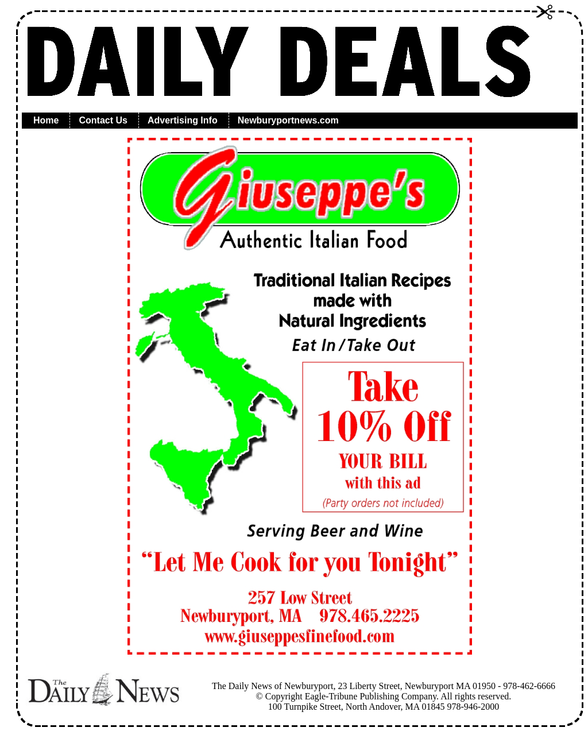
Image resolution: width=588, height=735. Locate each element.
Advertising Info (183, 120)
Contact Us (103, 120)
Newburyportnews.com (288, 120)
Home (46, 120)
